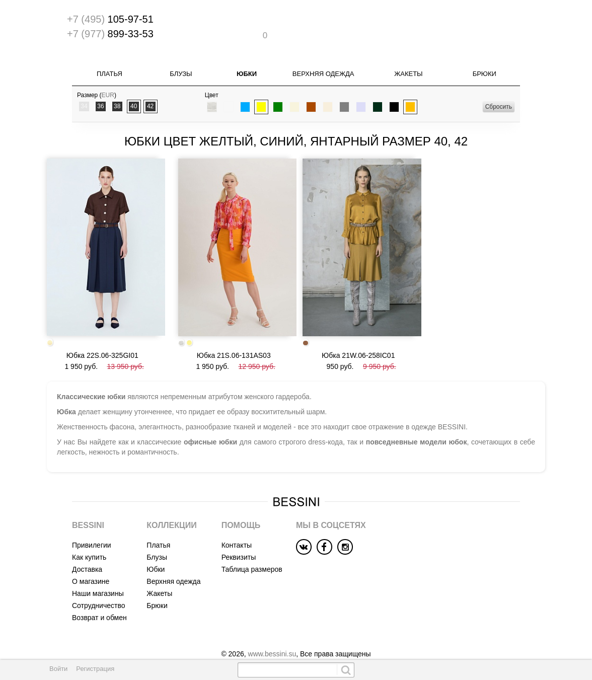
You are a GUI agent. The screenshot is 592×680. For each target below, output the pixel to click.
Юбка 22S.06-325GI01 (102, 338)
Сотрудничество (98, 589)
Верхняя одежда (323, 67)
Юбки (247, 67)
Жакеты (408, 67)
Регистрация (95, 668)
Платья (109, 67)
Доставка (87, 553)
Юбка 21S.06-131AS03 (234, 339)
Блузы (181, 67)
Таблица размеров (251, 553)
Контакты (236, 528)
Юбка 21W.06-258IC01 (358, 339)
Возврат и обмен (99, 601)
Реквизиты (238, 541)
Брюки (484, 67)
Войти (58, 668)
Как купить (89, 541)
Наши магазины (98, 577)
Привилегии (91, 528)
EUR (108, 89)
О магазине (90, 565)
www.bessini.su (272, 637)
